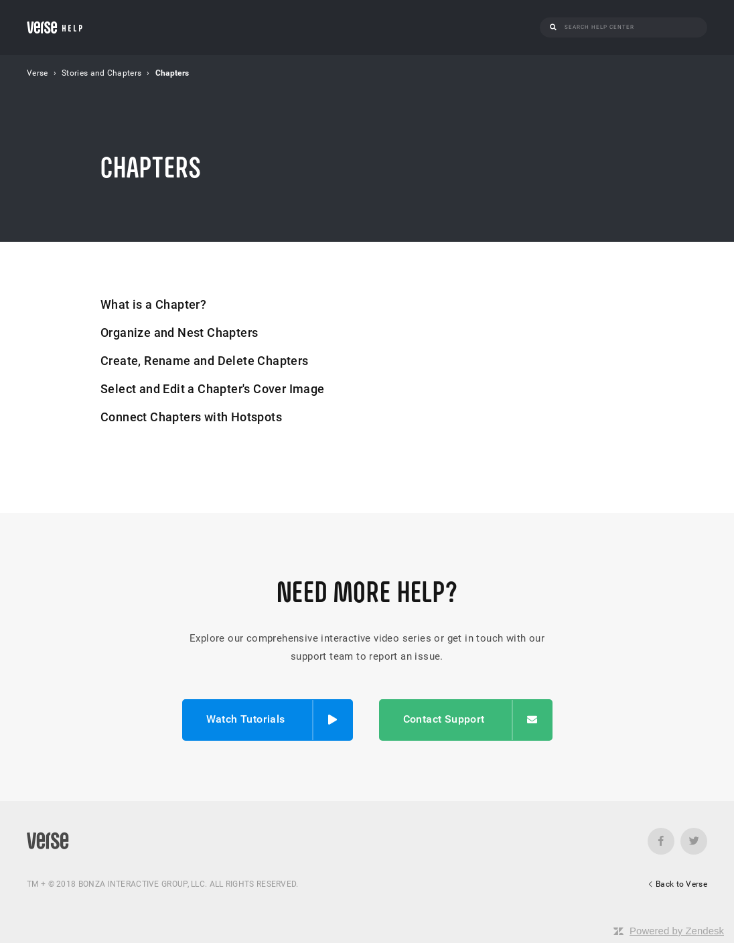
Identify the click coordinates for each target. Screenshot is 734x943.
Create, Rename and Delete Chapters (204, 361)
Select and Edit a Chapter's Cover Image (212, 389)
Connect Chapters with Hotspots (191, 417)
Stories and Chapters (101, 73)
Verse (37, 73)
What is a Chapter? (153, 304)
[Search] (631, 27)
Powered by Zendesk (677, 930)
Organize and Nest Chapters (179, 332)
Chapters (172, 73)
